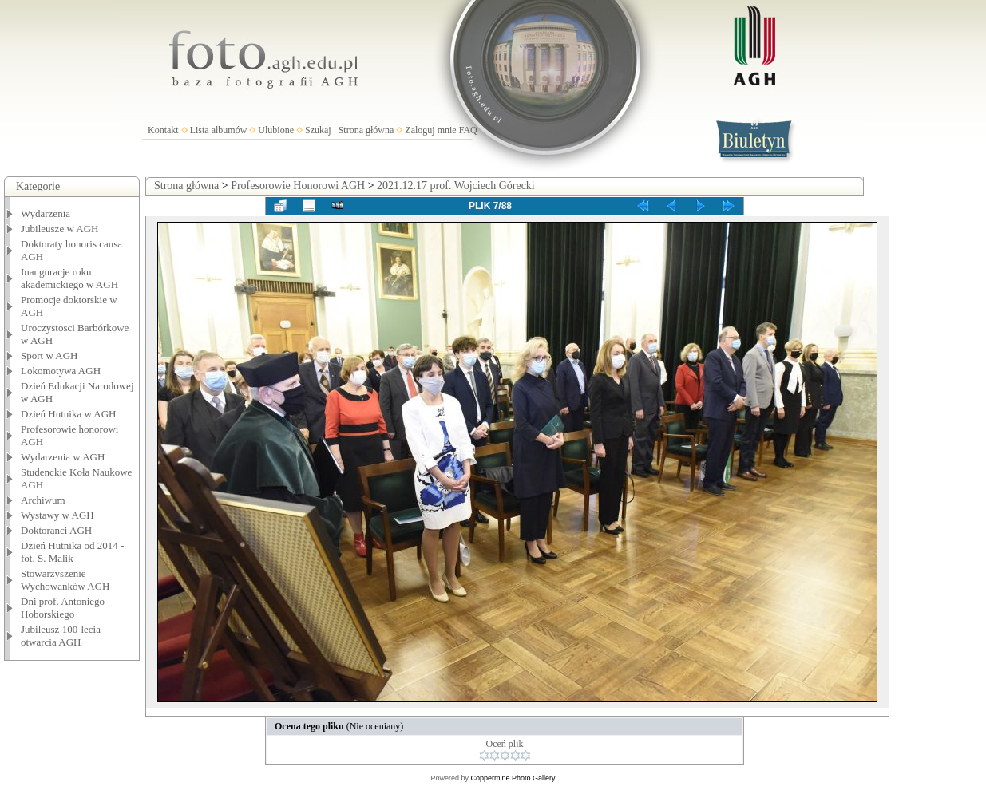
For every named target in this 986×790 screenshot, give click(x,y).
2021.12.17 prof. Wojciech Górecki (456, 186)
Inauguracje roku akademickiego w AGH (69, 278)
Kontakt (163, 130)
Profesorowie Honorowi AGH (298, 186)
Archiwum (43, 500)
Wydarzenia (45, 213)
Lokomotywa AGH (61, 371)
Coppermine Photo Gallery (512, 778)
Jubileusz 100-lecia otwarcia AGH (61, 635)
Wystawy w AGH (57, 515)
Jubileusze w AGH (60, 229)
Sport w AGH (49, 355)
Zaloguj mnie (430, 130)
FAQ (468, 130)
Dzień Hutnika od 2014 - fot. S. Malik (72, 551)
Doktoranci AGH (56, 530)
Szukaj (318, 130)
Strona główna (366, 130)
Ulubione (276, 130)
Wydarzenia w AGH (63, 457)
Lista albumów (218, 130)
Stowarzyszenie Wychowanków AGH (65, 579)
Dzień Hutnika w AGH (69, 414)
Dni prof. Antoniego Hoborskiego (63, 607)
